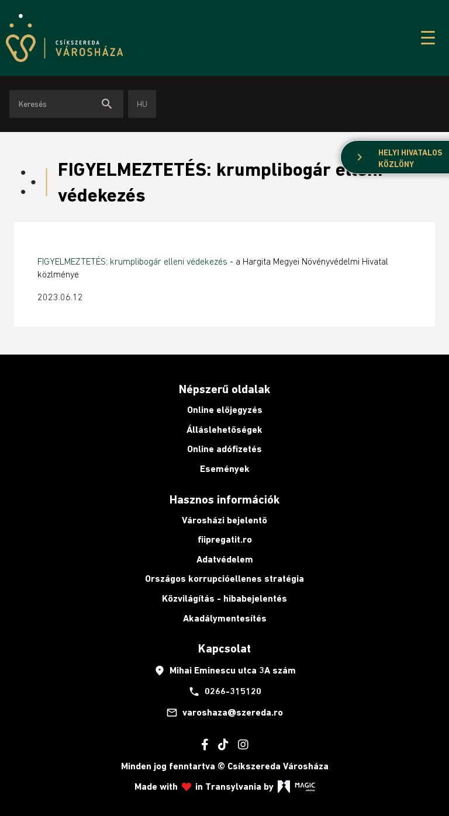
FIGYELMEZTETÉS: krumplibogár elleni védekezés (132, 261)
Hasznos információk (224, 499)
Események (225, 468)
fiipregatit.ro (225, 539)
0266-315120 (224, 691)
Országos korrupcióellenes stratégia (224, 578)
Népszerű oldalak (224, 389)
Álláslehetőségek (224, 429)
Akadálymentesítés (225, 618)
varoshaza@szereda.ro (224, 712)
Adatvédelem (224, 559)
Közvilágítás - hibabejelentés (224, 598)
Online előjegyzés (225, 409)
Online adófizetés (224, 448)
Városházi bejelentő (224, 520)
